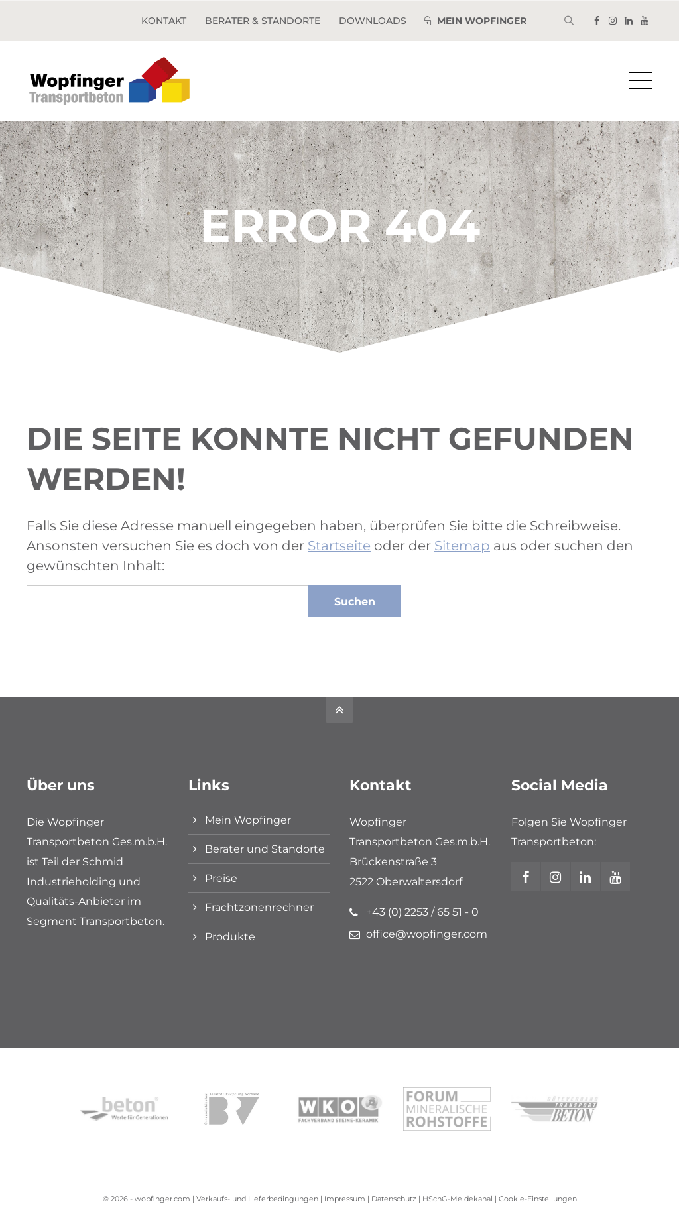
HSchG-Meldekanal (457, 1198)
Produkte (230, 936)
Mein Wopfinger (248, 820)
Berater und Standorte (265, 849)
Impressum (344, 1198)
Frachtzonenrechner (259, 907)
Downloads (372, 21)
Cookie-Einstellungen (538, 1198)
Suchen (354, 601)
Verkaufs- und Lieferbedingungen (257, 1198)
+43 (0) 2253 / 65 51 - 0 (422, 912)
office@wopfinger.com (426, 934)
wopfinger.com (162, 1198)
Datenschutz (393, 1198)
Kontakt (163, 21)
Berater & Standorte (262, 21)
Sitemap (462, 546)
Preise (221, 878)
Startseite (339, 546)
